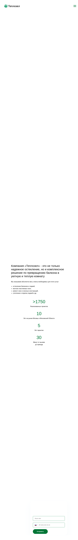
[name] (49, 518)
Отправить (40, 531)
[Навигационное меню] (75, 6)
